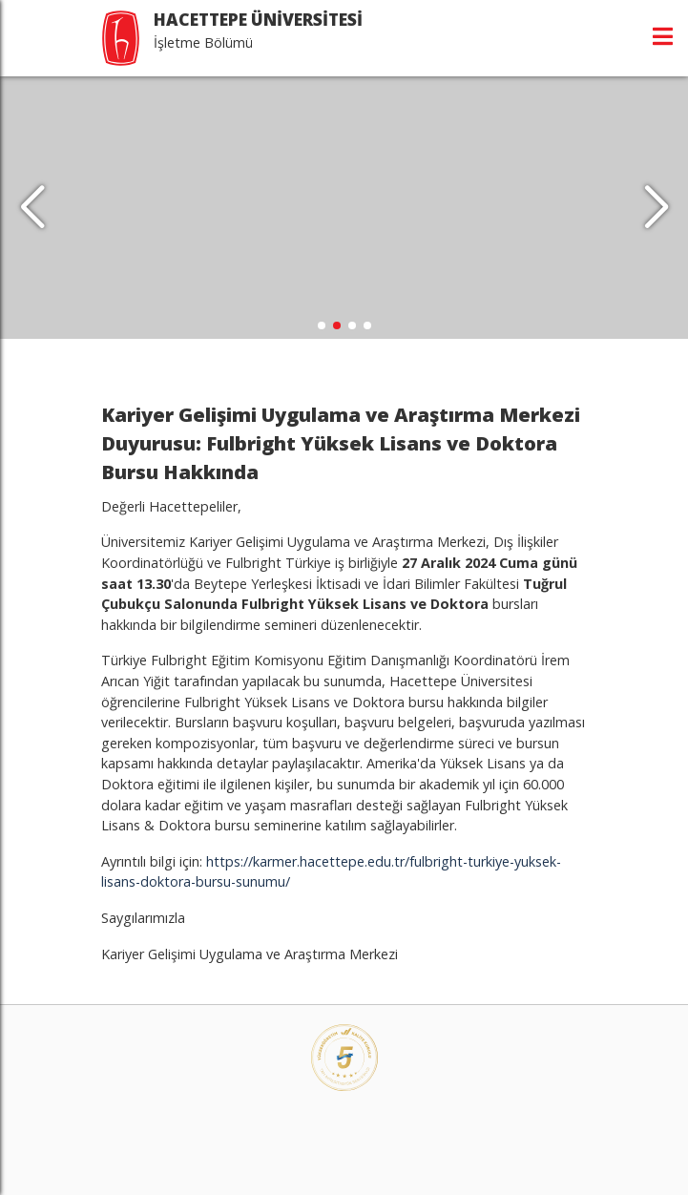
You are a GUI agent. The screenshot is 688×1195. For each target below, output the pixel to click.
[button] (656, 208)
